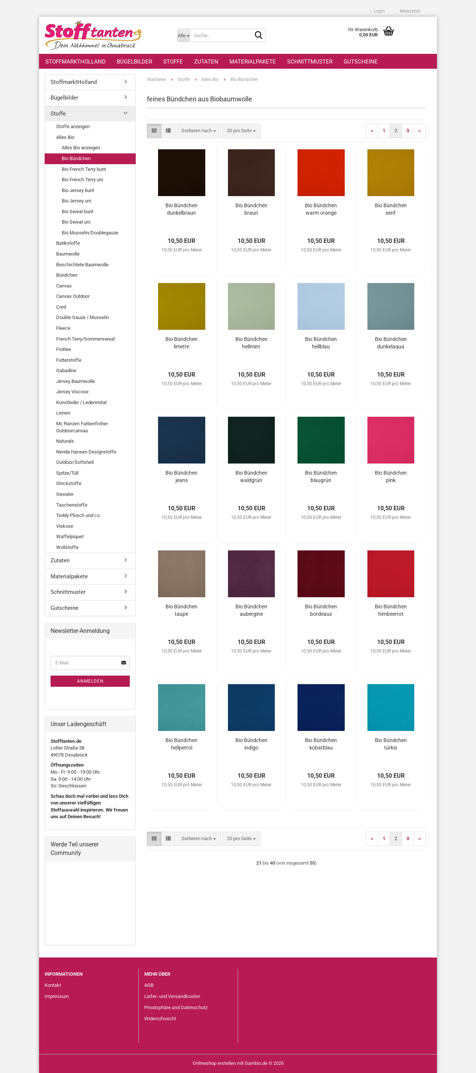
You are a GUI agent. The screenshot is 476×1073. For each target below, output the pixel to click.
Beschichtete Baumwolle (82, 264)
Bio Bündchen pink (391, 476)
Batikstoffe (68, 243)
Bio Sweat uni (76, 222)
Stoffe (173, 61)
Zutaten (206, 61)
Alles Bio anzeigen (81, 147)
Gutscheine (361, 61)
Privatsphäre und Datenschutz (176, 1007)
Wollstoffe (67, 547)
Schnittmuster (309, 61)
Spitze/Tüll (67, 473)
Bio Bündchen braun (251, 209)
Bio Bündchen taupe (181, 610)
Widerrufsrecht (160, 1018)
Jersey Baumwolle (75, 381)
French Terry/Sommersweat (85, 339)
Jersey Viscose (72, 391)
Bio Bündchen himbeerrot (391, 610)
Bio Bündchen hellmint (251, 342)
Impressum (57, 996)
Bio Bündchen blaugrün (321, 476)
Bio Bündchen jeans (181, 476)
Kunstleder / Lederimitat (81, 402)
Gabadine (66, 370)
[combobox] (199, 131)
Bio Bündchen (76, 158)
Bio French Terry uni (82, 179)
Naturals (65, 441)
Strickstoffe (68, 483)
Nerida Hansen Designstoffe (86, 452)
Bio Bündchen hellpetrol (181, 744)
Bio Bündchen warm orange (321, 209)
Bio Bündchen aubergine (251, 610)
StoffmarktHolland (75, 61)
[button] (154, 131)
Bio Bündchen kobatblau (321, 744)
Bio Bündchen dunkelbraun (181, 209)
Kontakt (53, 985)
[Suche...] (183, 35)
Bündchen (66, 275)
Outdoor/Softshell (75, 462)
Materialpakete (252, 61)
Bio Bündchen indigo (251, 744)
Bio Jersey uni (76, 201)
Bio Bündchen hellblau (321, 342)
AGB (149, 985)
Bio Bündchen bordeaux (321, 610)
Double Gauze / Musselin (82, 317)
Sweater (65, 494)
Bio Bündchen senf (391, 209)
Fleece (63, 328)
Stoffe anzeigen (73, 126)
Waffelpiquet (70, 536)
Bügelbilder (134, 61)
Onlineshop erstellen (214, 1063)
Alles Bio (65, 137)
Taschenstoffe (71, 505)
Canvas (64, 286)
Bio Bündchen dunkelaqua (391, 342)
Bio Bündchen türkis (391, 744)
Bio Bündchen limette (181, 342)
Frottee (63, 349)
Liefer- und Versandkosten (172, 996)
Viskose (64, 526)
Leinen (63, 413)
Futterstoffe (68, 360)
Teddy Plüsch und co (78, 515)
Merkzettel (408, 11)
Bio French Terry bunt (84, 169)
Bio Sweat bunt (77, 211)
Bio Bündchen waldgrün (251, 476)
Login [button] (377, 11)
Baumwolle (68, 254)
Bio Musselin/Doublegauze (90, 232)
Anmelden (90, 681)
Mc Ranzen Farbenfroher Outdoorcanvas (82, 427)
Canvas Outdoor (73, 296)
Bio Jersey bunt (78, 190)
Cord (61, 307)
